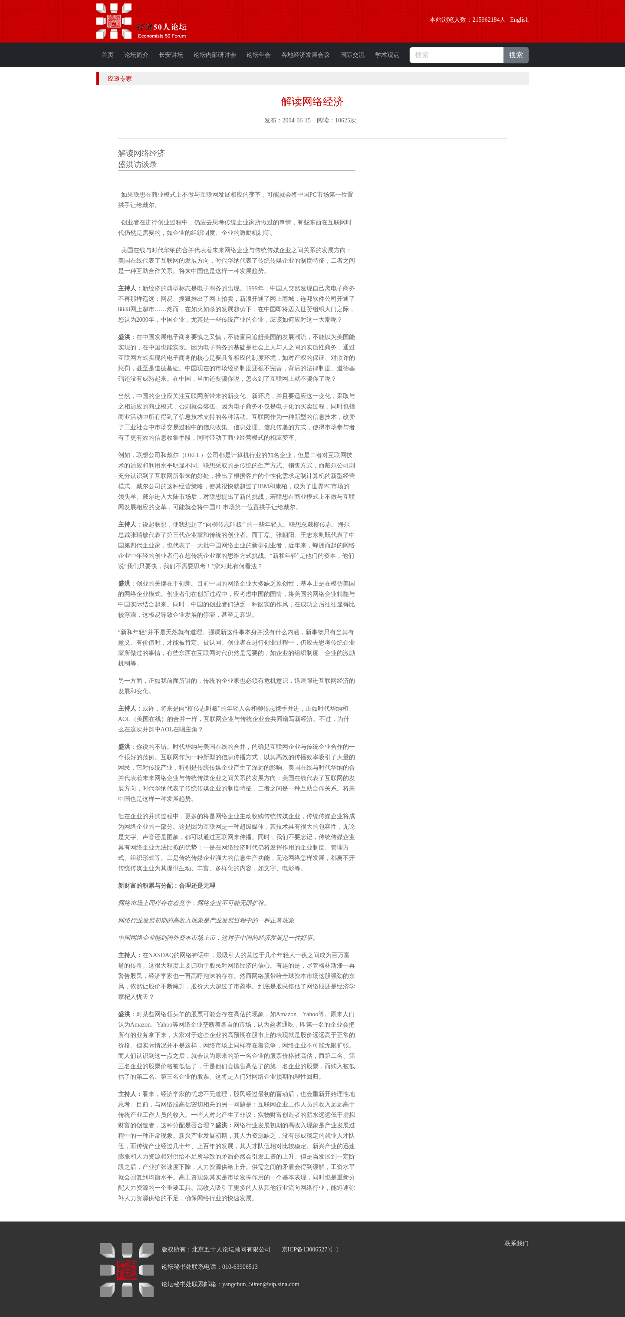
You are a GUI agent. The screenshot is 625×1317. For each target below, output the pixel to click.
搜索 (516, 55)
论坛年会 (259, 55)
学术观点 (387, 55)
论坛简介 (136, 55)
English (519, 19)
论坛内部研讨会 (215, 55)
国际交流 (352, 55)
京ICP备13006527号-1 (310, 1249)
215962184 (486, 19)
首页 (108, 55)
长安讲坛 (171, 55)
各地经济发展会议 (305, 55)
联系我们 (516, 1243)
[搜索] (456, 55)
